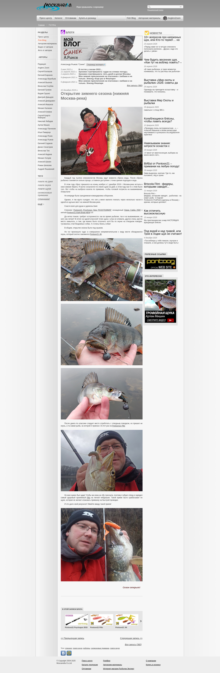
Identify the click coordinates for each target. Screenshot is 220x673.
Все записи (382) (134, 85)
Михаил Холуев (44, 158)
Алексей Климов (45, 112)
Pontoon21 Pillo (118, 426)
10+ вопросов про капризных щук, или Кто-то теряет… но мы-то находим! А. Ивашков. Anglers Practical (162, 38)
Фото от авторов (45, 50)
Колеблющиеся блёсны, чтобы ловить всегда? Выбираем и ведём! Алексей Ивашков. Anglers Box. (162, 120)
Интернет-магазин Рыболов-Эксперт (118, 669)
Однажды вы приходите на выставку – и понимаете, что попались (161, 91)
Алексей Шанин (44, 162)
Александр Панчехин (47, 129)
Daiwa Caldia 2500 (132, 210)
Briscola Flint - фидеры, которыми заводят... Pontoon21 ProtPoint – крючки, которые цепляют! (163, 185)
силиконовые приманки (45, 193)
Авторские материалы (149, 18)
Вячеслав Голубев (45, 86)
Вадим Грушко (44, 93)
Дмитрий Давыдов (45, 97)
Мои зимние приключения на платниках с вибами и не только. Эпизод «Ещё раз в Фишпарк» (105, 77)
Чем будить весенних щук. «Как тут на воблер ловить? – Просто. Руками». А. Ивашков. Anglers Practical (163, 61)
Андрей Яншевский (46, 169)
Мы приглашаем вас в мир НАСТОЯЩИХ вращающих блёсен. (161, 221)
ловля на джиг (45, 181)
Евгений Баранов (45, 75)
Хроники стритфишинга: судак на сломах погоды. (103, 72)
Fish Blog (131, 18)
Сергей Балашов (45, 71)
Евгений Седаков (45, 143)
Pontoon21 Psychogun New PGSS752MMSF (92, 210)
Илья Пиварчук (44, 132)
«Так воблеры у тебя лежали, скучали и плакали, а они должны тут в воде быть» (161, 242)
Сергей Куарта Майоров (44, 116)
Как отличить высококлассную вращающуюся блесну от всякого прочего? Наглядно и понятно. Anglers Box (162, 212)
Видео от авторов (45, 47)
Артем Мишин (44, 125)
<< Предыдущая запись (72, 638)
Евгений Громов (44, 90)
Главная (41, 25)
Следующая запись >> (131, 638)
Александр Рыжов (45, 140)
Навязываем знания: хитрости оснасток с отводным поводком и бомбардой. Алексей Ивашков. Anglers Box (158, 144)
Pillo (88, 498)
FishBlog (106, 661)
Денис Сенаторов (45, 147)
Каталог (58, 18)
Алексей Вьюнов (45, 82)
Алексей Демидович (46, 101)
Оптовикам (70, 18)
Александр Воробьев (47, 79)
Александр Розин (45, 136)
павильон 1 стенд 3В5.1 (154, 110)
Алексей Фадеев (45, 154)
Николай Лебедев (45, 121)
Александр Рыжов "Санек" (73, 64)
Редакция (42, 64)
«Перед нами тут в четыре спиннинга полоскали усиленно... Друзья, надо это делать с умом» (161, 49)
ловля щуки (44, 188)
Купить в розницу (87, 18)
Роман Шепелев (45, 165)
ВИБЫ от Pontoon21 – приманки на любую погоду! (162, 165)
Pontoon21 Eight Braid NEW (78, 212)
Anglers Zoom (43, 68)
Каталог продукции (90, 665)
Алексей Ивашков (45, 104)
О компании (151, 661)
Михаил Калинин (45, 108)
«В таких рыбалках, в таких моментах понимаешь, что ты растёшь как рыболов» (162, 70)
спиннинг (44, 199)
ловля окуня (44, 185)
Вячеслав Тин (44, 151)
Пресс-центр (45, 18)
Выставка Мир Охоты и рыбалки (159, 102)
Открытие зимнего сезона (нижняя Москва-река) (95, 96)
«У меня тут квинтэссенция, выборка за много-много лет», (161, 154)
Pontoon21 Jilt (96, 234)
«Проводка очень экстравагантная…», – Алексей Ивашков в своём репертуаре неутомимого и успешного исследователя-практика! (162, 131)
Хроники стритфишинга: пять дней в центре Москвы (105, 74)
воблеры (86, 648)
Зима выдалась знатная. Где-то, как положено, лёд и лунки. (159, 174)
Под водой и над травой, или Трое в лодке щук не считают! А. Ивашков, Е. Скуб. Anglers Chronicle (163, 232)
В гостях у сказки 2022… (91, 69)
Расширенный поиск (155, 10)
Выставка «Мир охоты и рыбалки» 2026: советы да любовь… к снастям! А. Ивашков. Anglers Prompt (161, 81)
